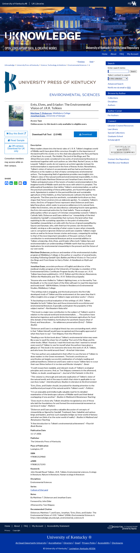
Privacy (7, 530)
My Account (38, 526)
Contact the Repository (118, 159)
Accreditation (54, 543)
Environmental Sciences (77, 65)
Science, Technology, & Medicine (53, 65)
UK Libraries (38, 3)
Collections (113, 98)
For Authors (113, 115)
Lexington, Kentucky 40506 (82, 548)
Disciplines (112, 101)
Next (91, 61)
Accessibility (104, 543)
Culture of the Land (39, 490)
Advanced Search (115, 84)
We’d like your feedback (118, 162)
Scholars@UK (114, 140)
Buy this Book (16, 133)
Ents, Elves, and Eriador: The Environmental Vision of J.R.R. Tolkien (61, 106)
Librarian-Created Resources (121, 125)
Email (77, 543)
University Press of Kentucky (28, 65)
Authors (111, 105)
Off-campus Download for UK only (16, 148)
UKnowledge (10, 65)
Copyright (16, 530)
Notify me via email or (119, 87)
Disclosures (117, 543)
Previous (81, 61)
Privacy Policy (89, 543)
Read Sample (16, 140)
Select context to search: (119, 75)
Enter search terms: (117, 68)
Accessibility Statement (58, 526)
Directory (68, 543)
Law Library (113, 129)
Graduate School (115, 136)
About (17, 526)
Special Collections (116, 132)
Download (85, 134)
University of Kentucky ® (14, 3)
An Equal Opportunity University (31, 543)
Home (8, 526)
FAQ (26, 526)
